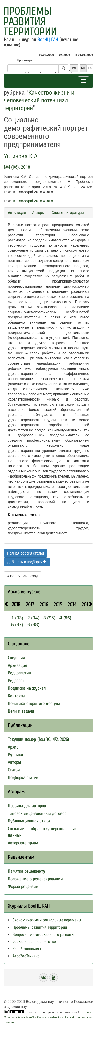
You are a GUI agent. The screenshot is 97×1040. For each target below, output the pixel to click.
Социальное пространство (34, 941)
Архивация (17, 665)
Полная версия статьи (25, 553)
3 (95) (49, 617)
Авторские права (23, 843)
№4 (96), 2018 (17, 167)
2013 (86, 604)
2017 (30, 604)
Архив (13, 747)
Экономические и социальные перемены (47, 920)
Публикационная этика (29, 821)
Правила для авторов (27, 806)
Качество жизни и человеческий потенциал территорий (39, 100)
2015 (58, 604)
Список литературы (67, 213)
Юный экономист (27, 948)
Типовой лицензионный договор (37, 813)
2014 (72, 604)
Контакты (16, 696)
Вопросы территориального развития (44, 934)
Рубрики (15, 754)
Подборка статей (23, 777)
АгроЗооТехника (26, 956)
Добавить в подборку (27, 562)
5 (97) (17, 624)
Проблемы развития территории (30, 21)
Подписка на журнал (27, 688)
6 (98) (33, 624)
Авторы (38, 213)
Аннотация (17, 212)
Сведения (16, 657)
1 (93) (17, 617)
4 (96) (65, 617)
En (90, 68)
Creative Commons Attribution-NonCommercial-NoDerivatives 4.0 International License (48, 1017)
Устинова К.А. (21, 156)
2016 (44, 604)
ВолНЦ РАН (48, 39)
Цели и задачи (21, 711)
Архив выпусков (24, 592)
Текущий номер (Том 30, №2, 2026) (38, 739)
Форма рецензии (23, 886)
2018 (16, 604)
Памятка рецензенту (26, 871)
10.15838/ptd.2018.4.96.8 (32, 201)
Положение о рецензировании (35, 879)
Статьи (14, 770)
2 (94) (33, 617)
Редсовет (16, 680)
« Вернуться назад (22, 576)
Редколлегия (19, 673)
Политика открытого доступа (34, 703)
